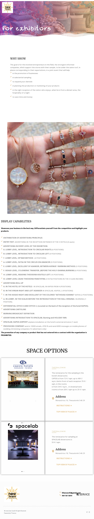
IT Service (13, 513)
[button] (76, 7)
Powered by (7, 513)
